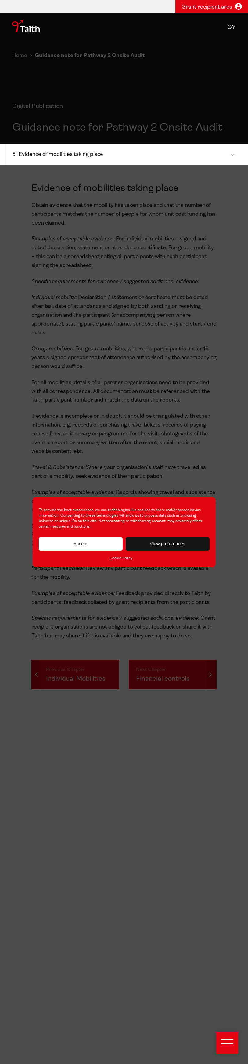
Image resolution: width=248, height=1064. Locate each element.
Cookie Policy (121, 558)
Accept (81, 543)
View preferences (167, 543)
